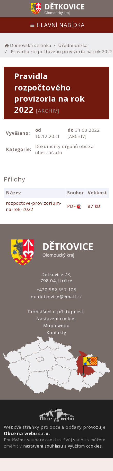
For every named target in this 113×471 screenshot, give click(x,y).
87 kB (94, 206)
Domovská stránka (27, 45)
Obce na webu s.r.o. (27, 433)
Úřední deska (73, 45)
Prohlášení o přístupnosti (56, 312)
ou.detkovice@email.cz (56, 297)
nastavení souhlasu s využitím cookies (62, 446)
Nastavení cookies (56, 318)
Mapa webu (56, 325)
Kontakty (56, 332)
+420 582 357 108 (56, 290)
